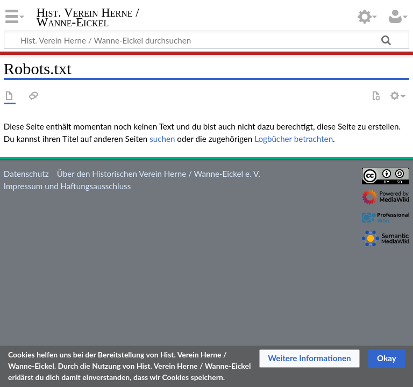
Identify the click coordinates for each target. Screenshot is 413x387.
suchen (162, 139)
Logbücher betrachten (293, 139)
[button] (309, 358)
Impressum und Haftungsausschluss (67, 186)
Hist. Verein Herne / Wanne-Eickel (88, 17)
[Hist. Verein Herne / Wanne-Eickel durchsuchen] (206, 39)
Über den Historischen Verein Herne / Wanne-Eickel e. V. (158, 173)
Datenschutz (26, 173)
